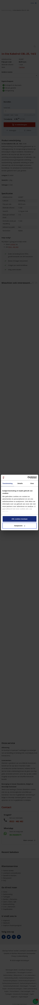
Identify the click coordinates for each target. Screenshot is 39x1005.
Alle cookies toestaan (19, 519)
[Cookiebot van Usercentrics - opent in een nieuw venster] (28, 477)
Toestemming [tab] (7, 483)
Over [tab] (32, 483)
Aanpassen (19, 526)
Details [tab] (20, 483)
